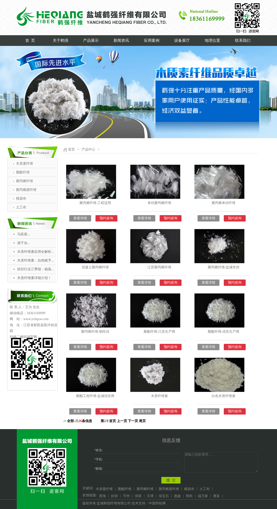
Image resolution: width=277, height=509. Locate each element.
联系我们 (243, 40)
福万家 (203, 496)
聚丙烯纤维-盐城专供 (224, 267)
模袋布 (21, 198)
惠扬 (177, 496)
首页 (71, 149)
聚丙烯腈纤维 (26, 190)
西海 (102, 496)
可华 (126, 496)
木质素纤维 (24, 163)
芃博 (150, 496)
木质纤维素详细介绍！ (34, 278)
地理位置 (212, 40)
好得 (114, 496)
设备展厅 (182, 40)
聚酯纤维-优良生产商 (224, 331)
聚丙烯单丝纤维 (223, 203)
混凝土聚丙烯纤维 (95, 267)
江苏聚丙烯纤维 (159, 267)
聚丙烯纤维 (24, 181)
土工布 (21, 207)
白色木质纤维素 (223, 396)
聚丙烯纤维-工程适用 (95, 203)
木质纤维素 (159, 396)
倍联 (138, 496)
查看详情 (80, 218)
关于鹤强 (60, 40)
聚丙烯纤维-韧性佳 (95, 331)
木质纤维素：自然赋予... (35, 260)
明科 (189, 496)
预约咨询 (106, 218)
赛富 (216, 496)
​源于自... (23, 243)
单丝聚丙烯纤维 (159, 203)
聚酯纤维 (23, 172)
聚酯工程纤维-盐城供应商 (95, 396)
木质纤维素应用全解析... (35, 252)
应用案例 (151, 40)
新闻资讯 (121, 40)
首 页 (30, 40)
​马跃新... (23, 234)
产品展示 (91, 40)
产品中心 (88, 149)
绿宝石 (164, 496)
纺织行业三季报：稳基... (35, 269)
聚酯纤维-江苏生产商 (159, 331)
